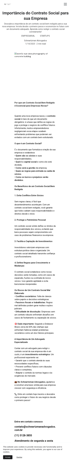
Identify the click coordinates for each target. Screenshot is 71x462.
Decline (19, 457)
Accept (7, 457)
